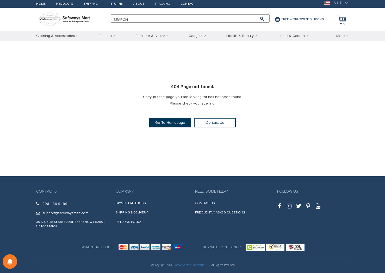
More (340, 36)
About (138, 4)
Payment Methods (131, 203)
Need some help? (211, 191)
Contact (188, 4)
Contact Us (215, 122)
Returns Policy (129, 222)
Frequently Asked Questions (220, 212)
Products (64, 4)
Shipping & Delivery (132, 212)
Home (41, 4)
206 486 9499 (51, 204)
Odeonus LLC (201, 265)
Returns (115, 4)
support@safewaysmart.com (62, 213)
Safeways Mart (182, 265)
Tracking (162, 4)
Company (125, 191)
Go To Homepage (170, 122)
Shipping (91, 4)
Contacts (46, 191)
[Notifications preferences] (10, 261)
